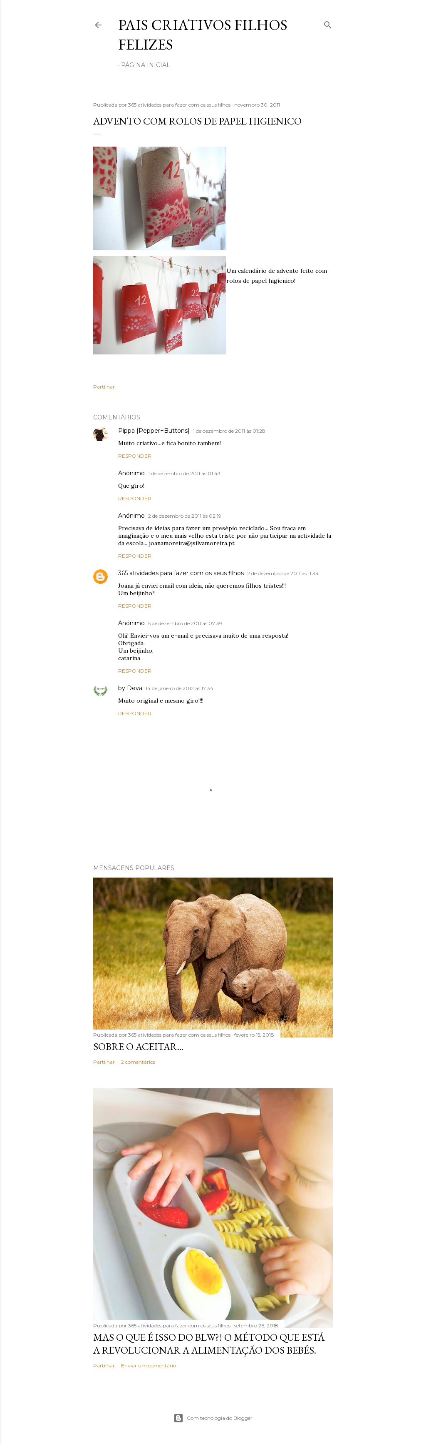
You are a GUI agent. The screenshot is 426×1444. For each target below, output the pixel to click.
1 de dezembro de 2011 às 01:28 (229, 431)
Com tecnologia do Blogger (213, 1418)
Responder (134, 456)
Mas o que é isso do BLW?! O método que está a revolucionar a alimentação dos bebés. (208, 1344)
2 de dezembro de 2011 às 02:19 (184, 516)
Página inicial (145, 65)
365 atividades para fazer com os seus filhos (181, 573)
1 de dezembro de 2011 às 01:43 (184, 473)
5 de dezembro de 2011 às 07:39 (185, 623)
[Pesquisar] (328, 23)
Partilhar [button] (104, 387)
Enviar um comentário (148, 1365)
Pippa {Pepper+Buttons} (154, 430)
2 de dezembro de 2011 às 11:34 (283, 573)
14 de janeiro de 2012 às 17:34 (179, 688)
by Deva (130, 688)
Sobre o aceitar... (138, 1046)
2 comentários (138, 1062)
